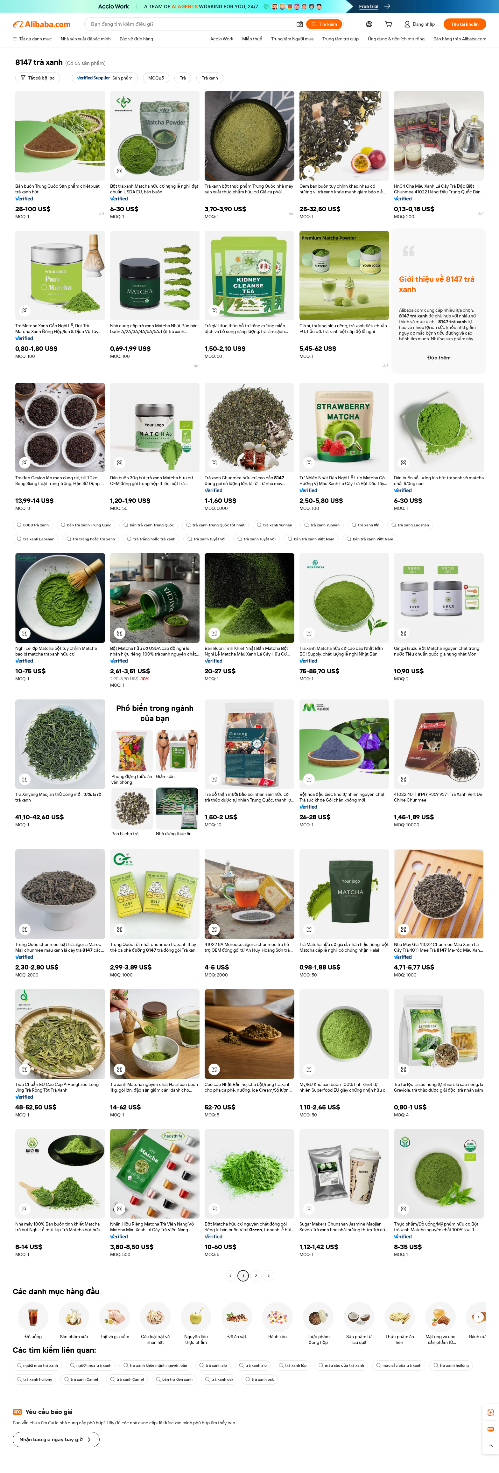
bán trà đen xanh (174, 1379)
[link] (490, 1412)
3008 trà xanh (33, 525)
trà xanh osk (219, 1379)
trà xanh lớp (292, 1365)
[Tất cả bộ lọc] (37, 78)
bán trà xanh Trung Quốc (86, 525)
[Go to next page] (268, 1276)
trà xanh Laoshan (410, 525)
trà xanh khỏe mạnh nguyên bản (155, 1365)
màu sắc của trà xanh (341, 1365)
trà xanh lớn (365, 525)
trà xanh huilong (451, 1365)
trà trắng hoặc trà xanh (91, 539)
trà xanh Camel (81, 1379)
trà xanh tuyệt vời (206, 539)
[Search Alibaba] (191, 24)
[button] (300, 24)
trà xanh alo (213, 1365)
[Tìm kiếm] (324, 24)
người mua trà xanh (37, 1365)
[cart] (390, 25)
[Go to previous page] (230, 1276)
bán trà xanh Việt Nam (311, 539)
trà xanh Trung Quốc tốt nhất (215, 525)
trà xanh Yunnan (274, 525)
